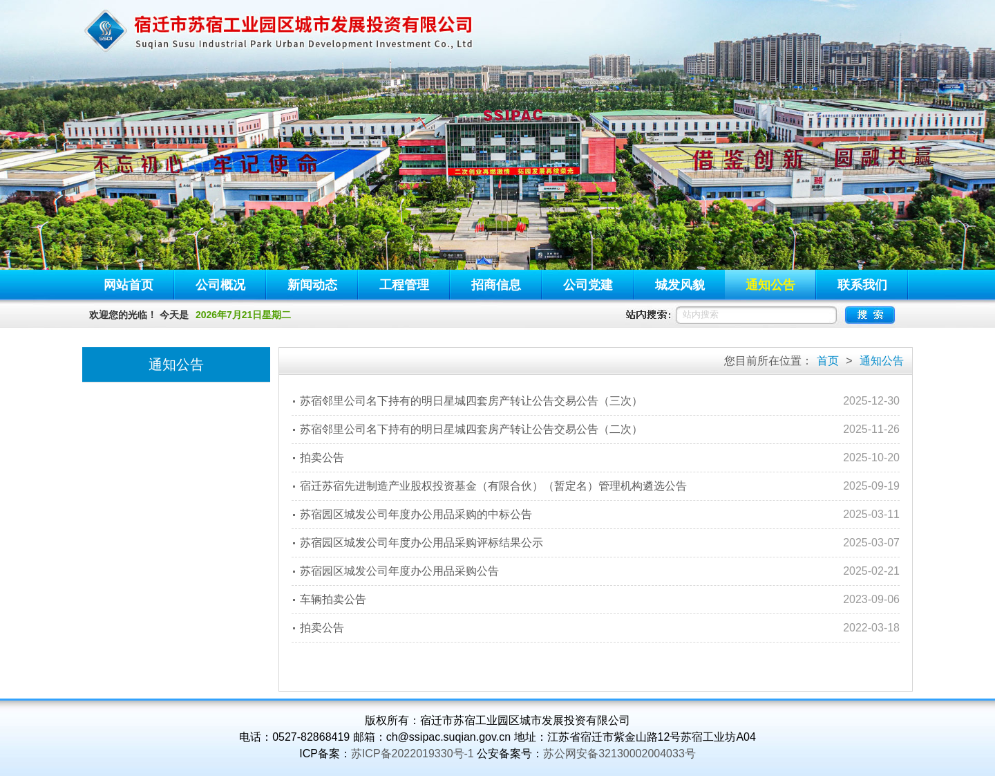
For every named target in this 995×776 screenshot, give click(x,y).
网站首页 (128, 285)
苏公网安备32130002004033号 (619, 753)
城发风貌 (680, 285)
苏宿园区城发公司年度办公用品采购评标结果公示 (421, 542)
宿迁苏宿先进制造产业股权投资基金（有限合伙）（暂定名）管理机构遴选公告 (493, 486)
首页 (828, 361)
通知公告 (770, 285)
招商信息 (496, 285)
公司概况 (220, 285)
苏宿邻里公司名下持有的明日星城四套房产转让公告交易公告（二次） (471, 429)
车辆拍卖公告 (333, 599)
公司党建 (588, 285)
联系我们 (862, 285)
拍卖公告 (322, 457)
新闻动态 (312, 285)
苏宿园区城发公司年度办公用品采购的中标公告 (416, 514)
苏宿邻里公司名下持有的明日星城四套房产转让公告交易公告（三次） (471, 401)
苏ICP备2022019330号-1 (412, 753)
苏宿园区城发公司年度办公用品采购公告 (399, 571)
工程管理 (404, 285)
